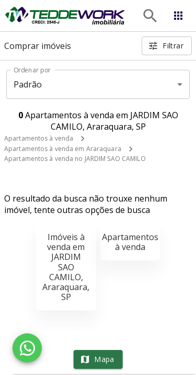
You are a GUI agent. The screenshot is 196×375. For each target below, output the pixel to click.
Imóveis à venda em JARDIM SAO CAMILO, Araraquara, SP (65, 267)
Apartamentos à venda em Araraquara (62, 148)
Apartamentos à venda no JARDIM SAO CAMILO (75, 158)
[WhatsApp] (27, 347)
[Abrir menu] (178, 15)
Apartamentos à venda (38, 138)
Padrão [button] (28, 84)
